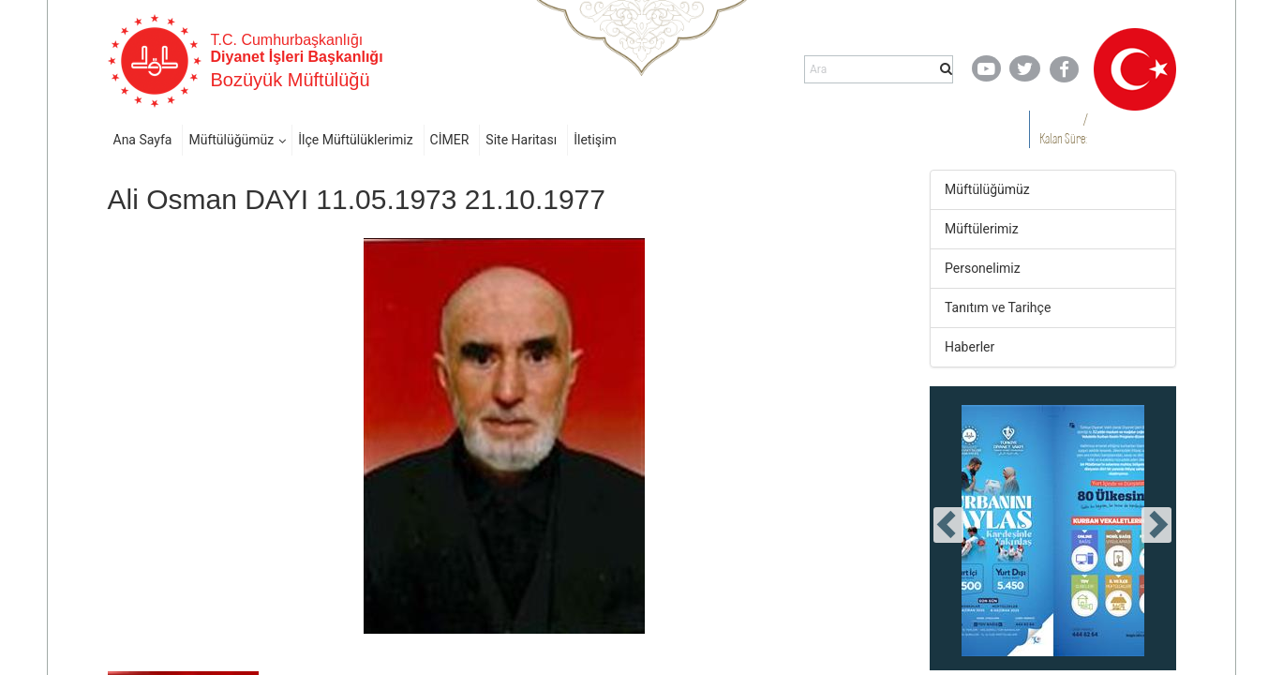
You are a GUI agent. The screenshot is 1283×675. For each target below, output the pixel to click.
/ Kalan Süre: (1063, 129)
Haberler (969, 346)
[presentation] (948, 525)
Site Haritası (521, 139)
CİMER (450, 139)
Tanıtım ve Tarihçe (998, 307)
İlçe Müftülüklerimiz (355, 139)
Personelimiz (983, 268)
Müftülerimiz (982, 228)
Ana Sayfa (142, 139)
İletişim (595, 139)
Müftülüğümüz (231, 139)
